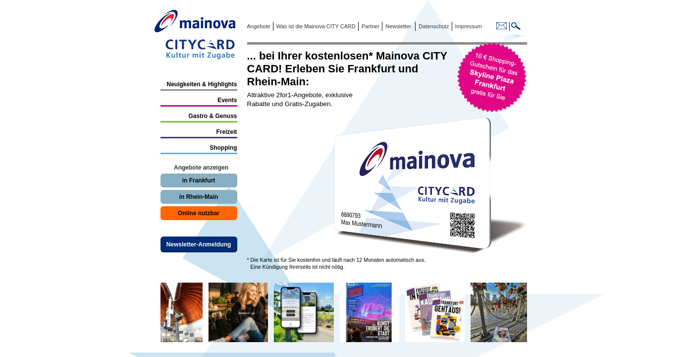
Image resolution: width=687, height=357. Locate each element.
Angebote (258, 26)
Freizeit (226, 131)
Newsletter (398, 26)
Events (227, 100)
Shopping (223, 147)
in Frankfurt (198, 180)
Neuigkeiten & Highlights (201, 84)
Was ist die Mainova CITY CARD (315, 26)
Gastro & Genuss (212, 116)
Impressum (468, 26)
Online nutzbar (198, 213)
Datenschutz (432, 26)
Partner (369, 26)
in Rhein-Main (198, 196)
